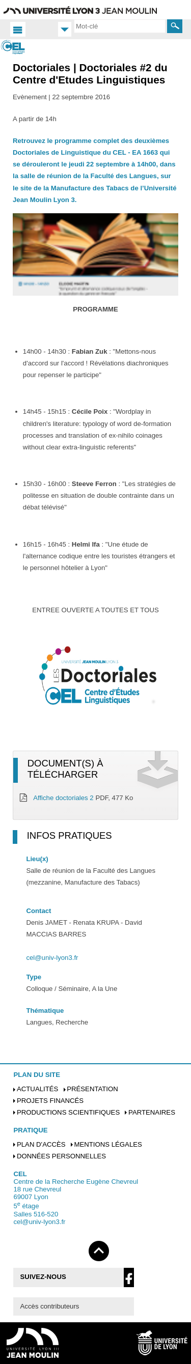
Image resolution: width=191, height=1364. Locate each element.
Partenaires (151, 1112)
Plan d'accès (41, 1144)
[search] (120, 26)
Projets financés (50, 1100)
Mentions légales (108, 1144)
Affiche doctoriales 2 (63, 798)
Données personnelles (61, 1156)
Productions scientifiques (68, 1112)
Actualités (37, 1089)
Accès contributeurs (49, 1306)
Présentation (92, 1089)
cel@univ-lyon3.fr (52, 957)
